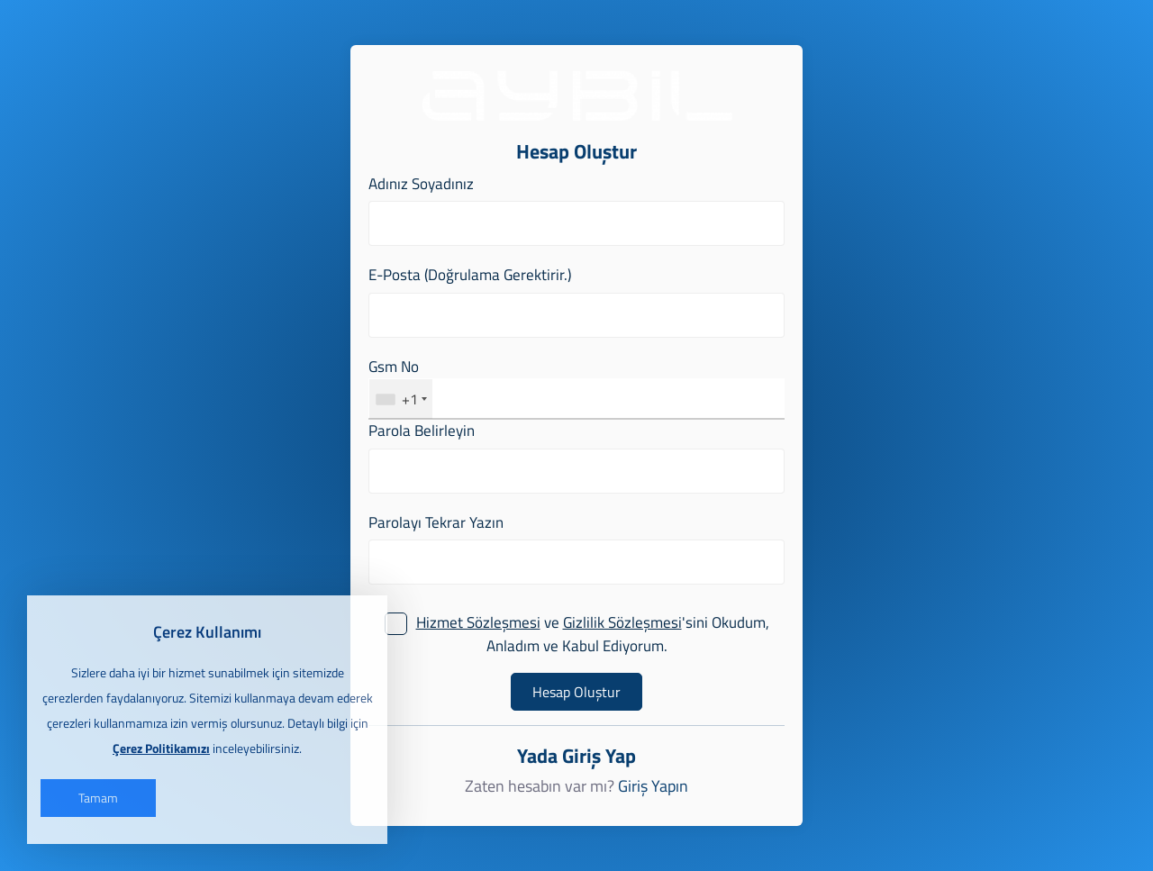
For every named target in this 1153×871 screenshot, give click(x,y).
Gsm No (393, 367)
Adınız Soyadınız (421, 184)
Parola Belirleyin (421, 431)
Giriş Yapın (653, 786)
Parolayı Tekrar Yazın (436, 523)
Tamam (98, 797)
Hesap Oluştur (576, 692)
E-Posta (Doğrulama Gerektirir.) (469, 275)
